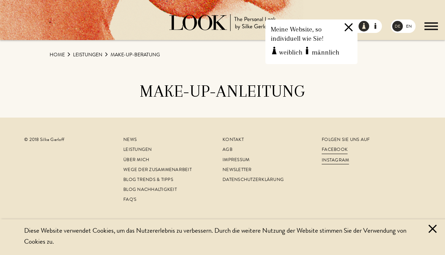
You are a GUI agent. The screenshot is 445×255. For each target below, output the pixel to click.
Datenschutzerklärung (253, 180)
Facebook (335, 150)
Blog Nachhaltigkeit (150, 190)
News (130, 140)
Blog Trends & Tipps (148, 180)
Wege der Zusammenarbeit (157, 170)
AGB (227, 150)
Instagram (335, 160)
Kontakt (233, 140)
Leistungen (88, 55)
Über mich (136, 160)
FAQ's (129, 200)
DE (397, 27)
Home (58, 55)
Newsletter (237, 170)
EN (409, 27)
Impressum (235, 160)
